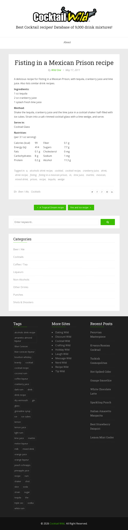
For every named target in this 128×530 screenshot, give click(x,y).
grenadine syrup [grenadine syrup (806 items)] (22, 411)
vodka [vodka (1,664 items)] (31, 502)
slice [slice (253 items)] (16, 486)
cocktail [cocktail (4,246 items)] (29, 362)
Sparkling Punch (100, 402)
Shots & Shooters (23, 302)
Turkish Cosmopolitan (98, 360)
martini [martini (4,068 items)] (31, 438)
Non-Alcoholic (21, 279)
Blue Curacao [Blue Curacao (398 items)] (21, 346)
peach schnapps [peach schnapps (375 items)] (22, 465)
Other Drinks (20, 287)
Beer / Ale (23, 191)
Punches (18, 294)
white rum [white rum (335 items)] (19, 508)
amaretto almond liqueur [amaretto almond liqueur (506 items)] (23, 339)
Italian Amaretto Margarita (100, 413)
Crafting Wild (62, 345)
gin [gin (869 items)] (33, 400)
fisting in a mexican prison (53, 175)
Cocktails (36, 191)
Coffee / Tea (20, 264)
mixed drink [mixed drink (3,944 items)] (28, 448)
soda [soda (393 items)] (25, 486)
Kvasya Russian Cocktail (100, 347)
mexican (100, 175)
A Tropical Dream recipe (50, 207)
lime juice (79, 175)
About (67, 42)
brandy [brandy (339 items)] (17, 362)
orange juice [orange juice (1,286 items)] (20, 454)
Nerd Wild (61, 362)
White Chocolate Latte (100, 391)
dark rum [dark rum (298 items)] (18, 389)
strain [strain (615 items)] (17, 492)
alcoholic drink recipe (41, 170)
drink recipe (21, 175)
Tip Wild (60, 371)
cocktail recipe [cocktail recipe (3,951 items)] (21, 367)
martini (90, 175)
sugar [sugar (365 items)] (27, 492)
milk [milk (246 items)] (16, 448)
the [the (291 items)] (26, 497)
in (70, 175)
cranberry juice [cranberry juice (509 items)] (21, 384)
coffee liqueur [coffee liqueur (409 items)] (21, 378)
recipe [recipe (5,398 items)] (17, 475)
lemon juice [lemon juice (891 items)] (20, 427)
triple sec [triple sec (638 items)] (18, 502)
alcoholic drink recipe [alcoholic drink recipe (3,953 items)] (24, 332)
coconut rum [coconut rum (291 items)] (20, 373)
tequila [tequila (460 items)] (17, 497)
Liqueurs (18, 272)
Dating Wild (62, 332)
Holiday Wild (62, 349)
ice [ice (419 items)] (15, 416)
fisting (33, 175)
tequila (51, 179)
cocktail (59, 170)
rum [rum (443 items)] (27, 475)
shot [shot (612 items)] (27, 481)
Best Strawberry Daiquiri (100, 426)
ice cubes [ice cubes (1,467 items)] (26, 416)
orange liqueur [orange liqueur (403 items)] (21, 459)
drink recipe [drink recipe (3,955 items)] (20, 394)
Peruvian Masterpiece (98, 334)
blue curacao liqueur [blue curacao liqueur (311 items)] (24, 351)
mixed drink (21, 179)
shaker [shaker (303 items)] (17, 481)
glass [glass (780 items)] (17, 405)
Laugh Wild (61, 354)
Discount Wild (63, 336)
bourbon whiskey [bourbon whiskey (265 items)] (22, 357)
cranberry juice (91, 170)
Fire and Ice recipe (81, 207)
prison (33, 179)
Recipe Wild (61, 367)
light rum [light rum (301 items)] (18, 432)
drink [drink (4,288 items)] (30, 389)
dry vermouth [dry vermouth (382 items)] (21, 400)
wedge (61, 179)
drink (104, 170)
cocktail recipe (73, 170)
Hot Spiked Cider (100, 371)
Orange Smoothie (101, 380)
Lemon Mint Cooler (102, 437)
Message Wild (63, 358)
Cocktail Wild (62, 341)
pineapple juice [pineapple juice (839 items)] (21, 470)
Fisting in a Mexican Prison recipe (64, 62)
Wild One (56, 70)
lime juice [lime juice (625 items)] (19, 438)
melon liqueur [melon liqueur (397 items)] (21, 443)
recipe (42, 179)
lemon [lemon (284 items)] (17, 421)
